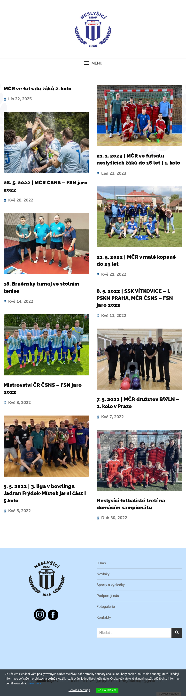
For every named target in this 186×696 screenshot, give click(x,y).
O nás (101, 563)
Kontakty (104, 617)
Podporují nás (108, 596)
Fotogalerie (106, 606)
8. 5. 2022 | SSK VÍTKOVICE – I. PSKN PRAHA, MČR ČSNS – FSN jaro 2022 (135, 298)
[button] (93, 63)
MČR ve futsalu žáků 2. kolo (37, 89)
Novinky (103, 574)
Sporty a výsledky (111, 585)
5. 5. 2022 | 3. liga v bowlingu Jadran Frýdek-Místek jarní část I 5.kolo (45, 493)
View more (34, 683)
